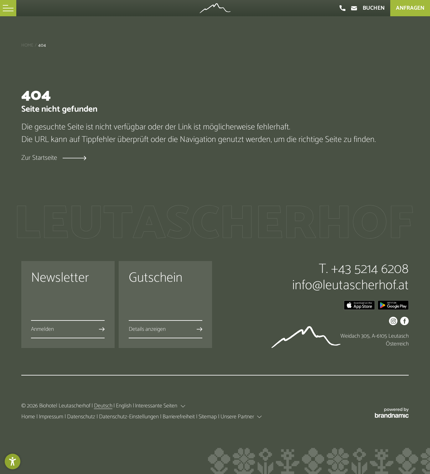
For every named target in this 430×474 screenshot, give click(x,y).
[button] (8, 8)
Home (27, 45)
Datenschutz (81, 416)
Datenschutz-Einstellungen (129, 416)
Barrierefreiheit (179, 416)
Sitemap (208, 416)
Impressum (52, 416)
